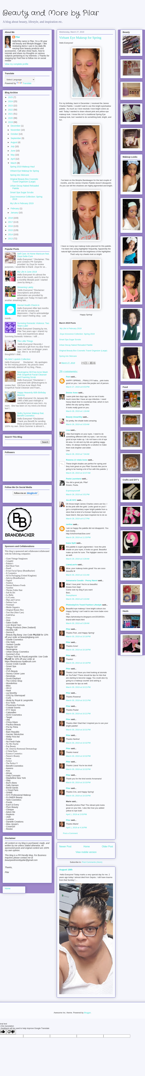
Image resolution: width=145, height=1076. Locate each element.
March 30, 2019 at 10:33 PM (78, 782)
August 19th (65, 869)
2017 (10, 222)
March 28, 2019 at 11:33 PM (78, 537)
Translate (24, 83)
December (16, 126)
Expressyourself (73, 491)
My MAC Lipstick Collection (18, 359)
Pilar (68, 629)
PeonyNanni (71, 595)
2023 (10, 105)
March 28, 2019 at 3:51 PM (77, 494)
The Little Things (25, 341)
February (15, 208)
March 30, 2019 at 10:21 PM (78, 687)
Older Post (107, 846)
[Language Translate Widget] (20, 79)
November (16, 130)
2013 (10, 238)
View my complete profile (16, 64)
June (13, 150)
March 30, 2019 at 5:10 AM (77, 599)
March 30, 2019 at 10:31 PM (78, 730)
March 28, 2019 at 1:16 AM (77, 411)
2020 (10, 118)
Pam (68, 377)
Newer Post (65, 846)
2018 (10, 218)
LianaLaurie (71, 564)
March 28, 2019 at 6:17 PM (77, 518)
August (14, 142)
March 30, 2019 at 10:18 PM (78, 636)
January (15, 212)
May (13, 155)
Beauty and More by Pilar (50, 13)
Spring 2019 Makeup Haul (22, 166)
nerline (69, 524)
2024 (10, 101)
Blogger (87, 1013)
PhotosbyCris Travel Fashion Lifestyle (84, 605)
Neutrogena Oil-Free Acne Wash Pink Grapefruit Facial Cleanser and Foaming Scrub (32, 374)
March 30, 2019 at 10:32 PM (78, 743)
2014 (10, 234)
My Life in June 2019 (27, 272)
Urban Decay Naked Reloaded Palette (75, 345)
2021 (10, 114)
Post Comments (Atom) (92, 862)
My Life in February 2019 (70, 328)
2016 (10, 226)
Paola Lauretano (73, 479)
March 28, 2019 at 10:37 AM (78, 473)
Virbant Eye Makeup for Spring (24, 171)
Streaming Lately (25, 287)
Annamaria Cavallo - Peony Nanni (81, 580)
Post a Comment (70, 833)
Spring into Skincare (68, 356)
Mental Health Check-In (28, 305)
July (13, 146)
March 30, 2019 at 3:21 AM (77, 575)
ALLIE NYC (71, 500)
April (13, 159)
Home (87, 846)
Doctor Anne (72, 392)
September (16, 138)
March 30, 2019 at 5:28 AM (77, 623)
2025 (10, 97)
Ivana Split (71, 543)
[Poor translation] (11, 1031)
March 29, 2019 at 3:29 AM (77, 559)
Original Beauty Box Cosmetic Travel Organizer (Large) (83, 350)
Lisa (68, 430)
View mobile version (86, 852)
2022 (10, 109)
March (14, 163)
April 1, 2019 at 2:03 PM (76, 814)
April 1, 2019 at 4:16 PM (76, 827)
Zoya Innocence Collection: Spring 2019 (77, 334)
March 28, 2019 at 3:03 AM (77, 424)
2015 (10, 230)
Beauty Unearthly (74, 417)
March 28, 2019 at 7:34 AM (77, 454)
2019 (10, 122)
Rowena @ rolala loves (76, 460)
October (15, 134)
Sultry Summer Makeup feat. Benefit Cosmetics (30, 414)
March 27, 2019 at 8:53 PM (77, 387)
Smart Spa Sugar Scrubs (70, 339)
